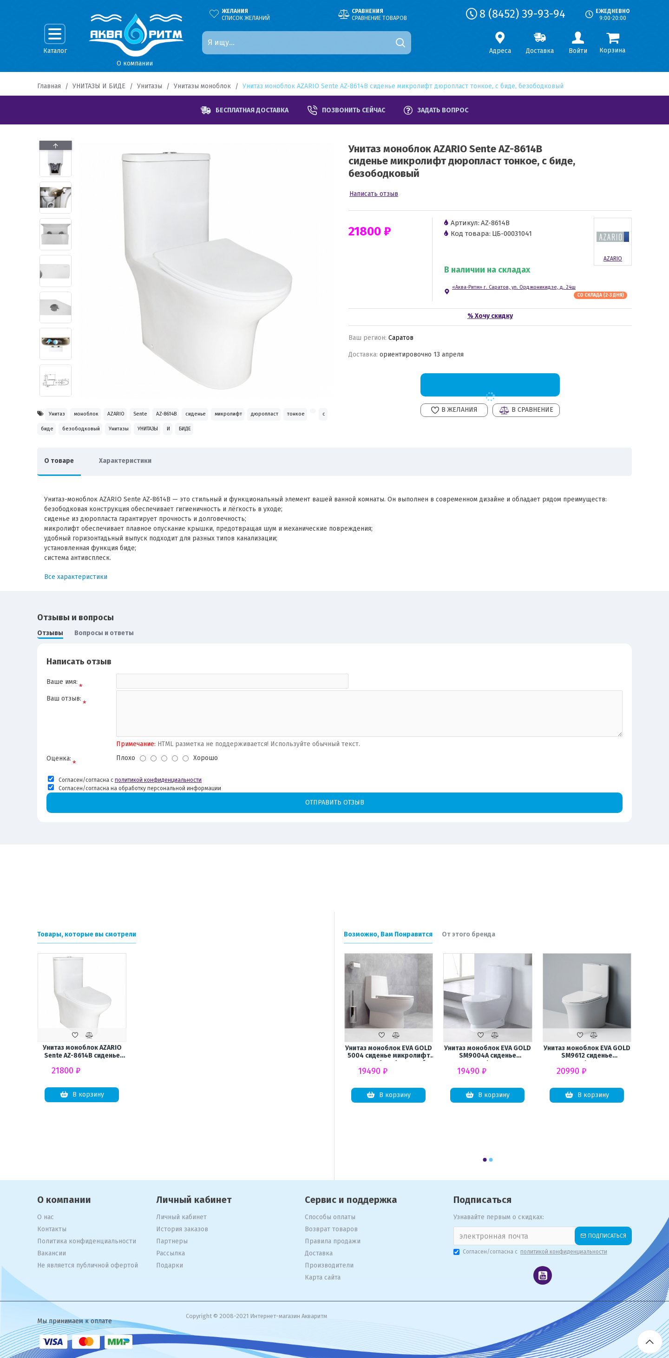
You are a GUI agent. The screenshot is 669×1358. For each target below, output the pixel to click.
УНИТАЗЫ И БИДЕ (98, 86)
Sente (190, 415)
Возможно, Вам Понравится (388, 934)
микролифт (61, 436)
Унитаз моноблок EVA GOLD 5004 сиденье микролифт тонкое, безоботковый (388, 1052)
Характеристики (139, 492)
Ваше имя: (62, 713)
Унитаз (62, 415)
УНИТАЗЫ (102, 456)
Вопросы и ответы (104, 665)
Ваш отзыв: (63, 735)
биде (241, 436)
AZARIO (152, 415)
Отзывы (50, 665)
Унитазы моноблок (202, 86)
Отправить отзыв (334, 841)
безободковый (290, 436)
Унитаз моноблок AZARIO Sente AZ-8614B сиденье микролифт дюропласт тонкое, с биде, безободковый (82, 1052)
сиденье (278, 415)
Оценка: (58, 797)
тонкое (162, 436)
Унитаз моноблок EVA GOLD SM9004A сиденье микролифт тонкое (487, 1052)
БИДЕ (167, 456)
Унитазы (149, 86)
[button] (55, 394)
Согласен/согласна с (531, 1252)
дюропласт (115, 436)
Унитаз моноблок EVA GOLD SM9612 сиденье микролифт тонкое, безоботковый (587, 1052)
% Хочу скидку (490, 316)
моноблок (107, 415)
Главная (49, 86)
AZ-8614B (232, 415)
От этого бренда (468, 934)
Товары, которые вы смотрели (86, 934)
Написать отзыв (373, 194)
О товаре (64, 492)
